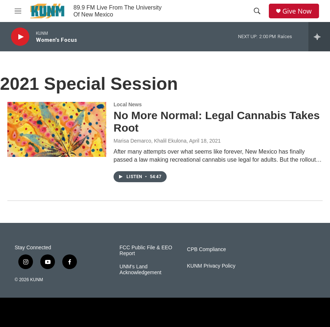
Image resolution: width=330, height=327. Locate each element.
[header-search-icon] (257, 11)
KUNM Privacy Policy (211, 266)
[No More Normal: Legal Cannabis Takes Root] (56, 129)
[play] (20, 37)
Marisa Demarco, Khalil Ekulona (150, 141)
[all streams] (319, 36)
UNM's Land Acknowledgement (140, 269)
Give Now (297, 11)
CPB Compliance (206, 249)
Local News (128, 104)
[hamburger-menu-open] (18, 11)
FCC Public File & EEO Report (145, 250)
